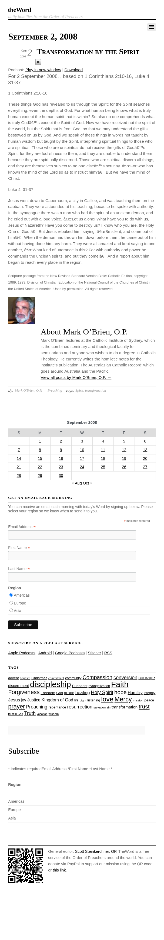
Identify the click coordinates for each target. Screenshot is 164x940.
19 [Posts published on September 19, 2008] (124, 458)
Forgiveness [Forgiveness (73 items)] (23, 692)
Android (45, 653)
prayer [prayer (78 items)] (16, 706)
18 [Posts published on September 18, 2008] (103, 458)
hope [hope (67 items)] (120, 692)
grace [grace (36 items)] (69, 692)
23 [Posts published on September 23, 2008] (61, 467)
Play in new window (43, 69)
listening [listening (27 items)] (93, 700)
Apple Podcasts (21, 653)
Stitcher (94, 653)
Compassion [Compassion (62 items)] (97, 677)
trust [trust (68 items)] (144, 706)
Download (74, 69)
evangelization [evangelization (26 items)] (99, 686)
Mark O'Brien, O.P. (28, 390)
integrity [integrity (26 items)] (150, 693)
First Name (19, 547)
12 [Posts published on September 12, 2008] (124, 450)
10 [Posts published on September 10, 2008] (82, 450)
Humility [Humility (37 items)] (135, 692)
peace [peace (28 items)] (149, 700)
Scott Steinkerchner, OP (95, 851)
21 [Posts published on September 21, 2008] (19, 467)
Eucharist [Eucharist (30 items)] (80, 686)
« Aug (77, 483)
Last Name (19, 568)
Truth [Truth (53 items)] (29, 713)
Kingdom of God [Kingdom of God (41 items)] (57, 699)
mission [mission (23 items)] (138, 700)
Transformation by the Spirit (87, 51)
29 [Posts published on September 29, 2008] (40, 475)
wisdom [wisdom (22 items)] (54, 713)
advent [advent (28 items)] (13, 678)
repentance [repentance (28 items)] (57, 707)
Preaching (55, 390)
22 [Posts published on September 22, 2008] (40, 467)
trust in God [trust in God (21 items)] (15, 713)
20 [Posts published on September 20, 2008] (145, 458)
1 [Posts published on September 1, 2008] (40, 441)
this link (59, 870)
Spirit (79, 390)
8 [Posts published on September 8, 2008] (40, 450)
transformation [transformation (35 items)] (125, 707)
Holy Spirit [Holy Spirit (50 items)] (102, 692)
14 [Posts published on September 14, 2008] (19, 458)
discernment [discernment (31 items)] (18, 686)
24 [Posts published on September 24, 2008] (82, 467)
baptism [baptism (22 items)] (25, 678)
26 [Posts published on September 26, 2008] (124, 467)
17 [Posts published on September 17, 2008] (82, 458)
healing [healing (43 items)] (82, 692)
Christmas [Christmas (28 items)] (39, 678)
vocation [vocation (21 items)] (42, 713)
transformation (95, 390)
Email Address (22, 526)
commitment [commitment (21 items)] (56, 678)
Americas (21, 595)
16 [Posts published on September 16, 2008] (61, 458)
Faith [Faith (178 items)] (119, 684)
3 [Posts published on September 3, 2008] (82, 441)
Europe (20, 603)
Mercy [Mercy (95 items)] (123, 699)
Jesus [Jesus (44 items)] (14, 699)
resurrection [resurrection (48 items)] (79, 707)
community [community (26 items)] (73, 678)
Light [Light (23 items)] (82, 700)
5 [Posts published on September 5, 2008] (124, 441)
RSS (108, 653)
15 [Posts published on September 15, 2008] (40, 458)
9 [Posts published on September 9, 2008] (61, 450)
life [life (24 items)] (76, 700)
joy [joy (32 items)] (23, 700)
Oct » (87, 483)
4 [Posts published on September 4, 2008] (103, 441)
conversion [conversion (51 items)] (125, 677)
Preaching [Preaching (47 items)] (36, 707)
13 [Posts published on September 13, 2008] (145, 450)
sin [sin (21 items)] (109, 707)
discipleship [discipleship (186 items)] (50, 684)
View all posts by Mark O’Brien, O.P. (76, 377)
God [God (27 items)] (59, 693)
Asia (17, 611)
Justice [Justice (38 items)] (34, 700)
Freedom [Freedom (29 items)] (48, 693)
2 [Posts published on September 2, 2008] (61, 441)
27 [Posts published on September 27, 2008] (145, 467)
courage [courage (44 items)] (146, 677)
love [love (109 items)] (107, 699)
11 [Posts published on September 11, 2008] (103, 450)
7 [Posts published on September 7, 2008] (19, 450)
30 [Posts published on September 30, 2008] (61, 475)
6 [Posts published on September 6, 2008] (145, 441)
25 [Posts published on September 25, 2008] (103, 467)
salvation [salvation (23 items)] (99, 707)
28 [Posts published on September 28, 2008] (19, 475)
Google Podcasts (70, 653)
